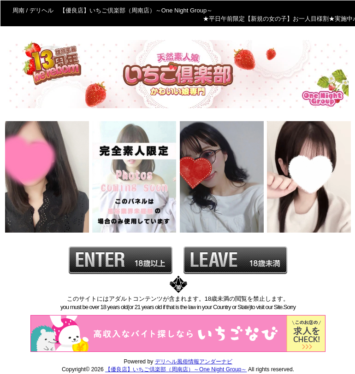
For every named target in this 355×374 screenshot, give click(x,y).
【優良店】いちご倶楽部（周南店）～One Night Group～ (176, 369)
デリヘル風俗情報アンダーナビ (193, 361)
